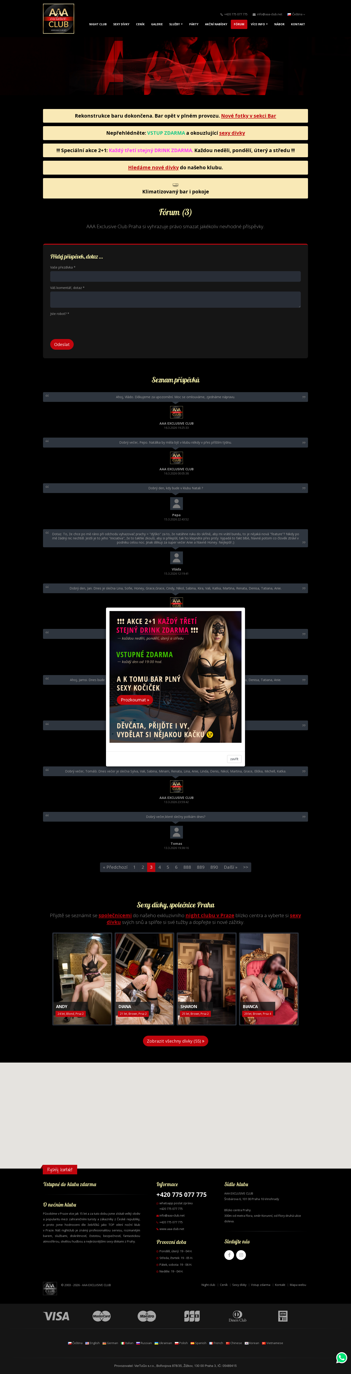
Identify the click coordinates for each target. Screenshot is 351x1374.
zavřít (234, 759)
